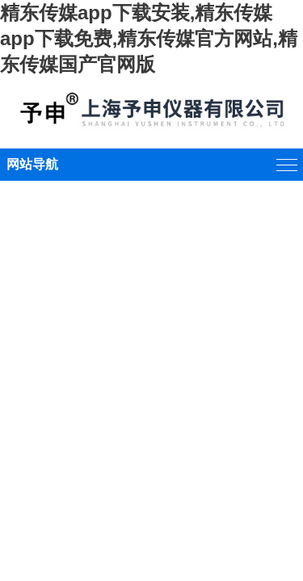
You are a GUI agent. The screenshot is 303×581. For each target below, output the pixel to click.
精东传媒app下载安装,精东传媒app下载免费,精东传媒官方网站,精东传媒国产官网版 (148, 38)
